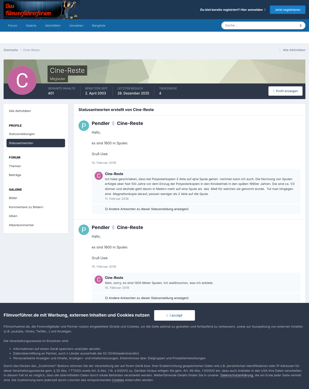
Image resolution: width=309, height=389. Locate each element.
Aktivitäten (53, 25)
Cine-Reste (130, 123)
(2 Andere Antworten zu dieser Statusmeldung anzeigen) (147, 209)
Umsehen (76, 25)
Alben (13, 216)
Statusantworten (21, 143)
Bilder (13, 198)
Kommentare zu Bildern (26, 207)
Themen (15, 166)
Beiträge (15, 175)
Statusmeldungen (22, 134)
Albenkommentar (21, 225)
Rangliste (98, 25)
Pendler (101, 123)
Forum (12, 25)
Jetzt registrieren (287, 10)
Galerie (31, 25)
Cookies (118, 380)
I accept (174, 315)
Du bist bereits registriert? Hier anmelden (233, 10)
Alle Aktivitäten (20, 111)
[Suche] (242, 25)
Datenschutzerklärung (236, 375)
